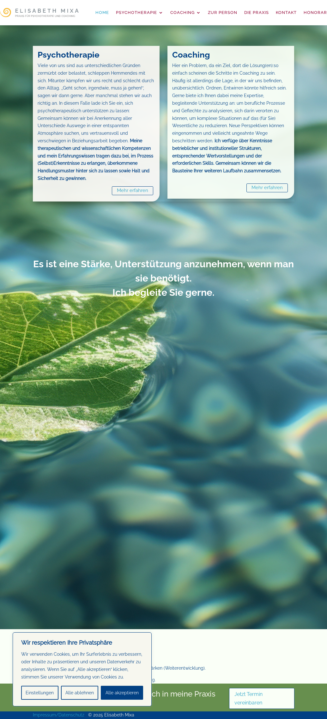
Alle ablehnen (79, 692)
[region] (82, 669)
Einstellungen (40, 692)
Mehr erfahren (132, 190)
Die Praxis (256, 12)
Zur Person (222, 12)
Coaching (182, 12)
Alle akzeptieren (122, 692)
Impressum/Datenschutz (58, 714)
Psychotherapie (136, 12)
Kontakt (286, 12)
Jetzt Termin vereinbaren (248, 698)
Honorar (315, 12)
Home (102, 12)
